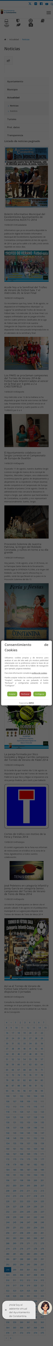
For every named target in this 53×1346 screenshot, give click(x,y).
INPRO (31, 703)
